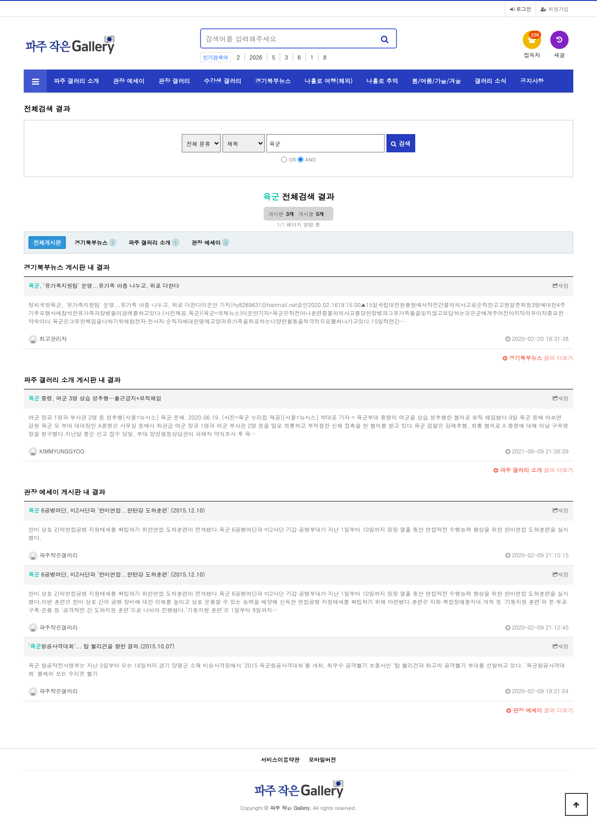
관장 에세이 (129, 80)
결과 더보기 (538, 357)
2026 (256, 57)
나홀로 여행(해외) (328, 80)
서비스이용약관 (280, 759)
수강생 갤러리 (222, 80)
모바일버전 (322, 759)
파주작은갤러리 (53, 555)
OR (292, 159)
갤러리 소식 (490, 80)
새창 (561, 285)
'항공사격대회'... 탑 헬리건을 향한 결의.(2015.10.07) (101, 646)
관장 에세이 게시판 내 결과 (64, 491)
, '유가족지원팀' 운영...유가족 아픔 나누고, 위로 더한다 (103, 285)
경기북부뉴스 (273, 80)
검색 (400, 143)
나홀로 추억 (382, 80)
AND (310, 159)
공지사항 (532, 80)
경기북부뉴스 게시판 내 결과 (66, 267)
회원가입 (555, 8)
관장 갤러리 (174, 80)
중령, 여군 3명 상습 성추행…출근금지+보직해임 (95, 398)
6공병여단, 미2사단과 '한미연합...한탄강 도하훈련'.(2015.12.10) (116, 510)
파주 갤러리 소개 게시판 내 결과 (72, 379)
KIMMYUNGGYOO (56, 451)
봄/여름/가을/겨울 (436, 80)
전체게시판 (47, 242)
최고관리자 (47, 338)
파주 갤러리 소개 (76, 80)
